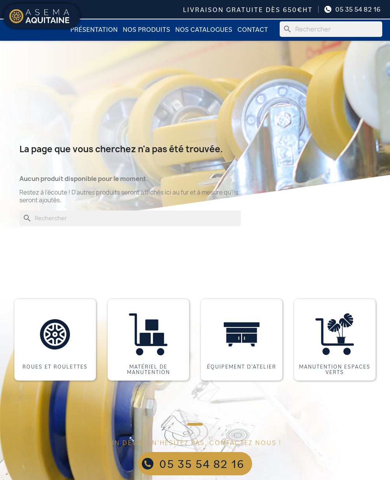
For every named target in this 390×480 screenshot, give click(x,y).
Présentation (94, 29)
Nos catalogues (203, 29)
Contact (252, 29)
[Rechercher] (331, 29)
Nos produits (146, 29)
